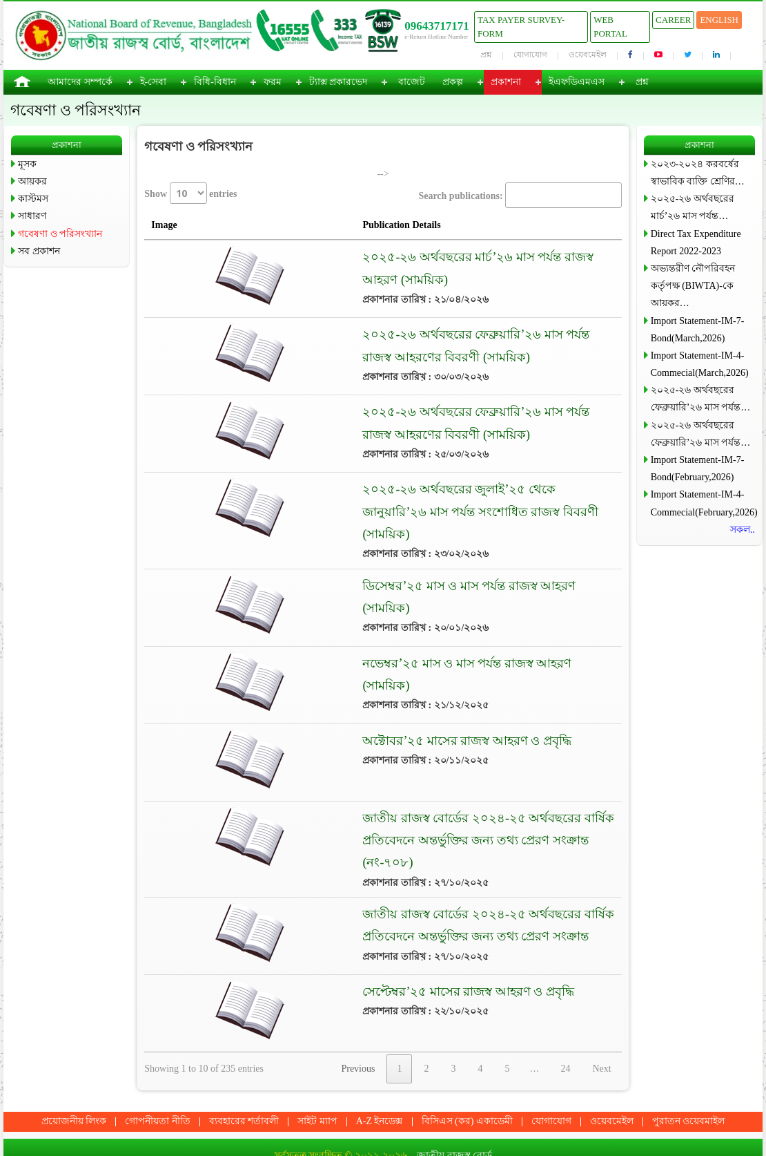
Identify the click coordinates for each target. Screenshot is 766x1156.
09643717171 (436, 25)
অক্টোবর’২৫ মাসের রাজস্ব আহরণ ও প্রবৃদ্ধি (352, 721)
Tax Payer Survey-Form (521, 27)
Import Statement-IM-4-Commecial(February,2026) (703, 503)
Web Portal (610, 27)
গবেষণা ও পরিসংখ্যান (60, 234)
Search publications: (519, 195)
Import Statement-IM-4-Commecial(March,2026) (700, 364)
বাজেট (411, 82)
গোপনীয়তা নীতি (157, 1083)
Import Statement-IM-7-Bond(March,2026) (698, 329)
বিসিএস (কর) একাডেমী (467, 1083)
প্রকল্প (452, 82)
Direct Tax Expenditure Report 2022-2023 (696, 242)
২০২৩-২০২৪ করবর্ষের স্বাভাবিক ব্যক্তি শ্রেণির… (698, 173)
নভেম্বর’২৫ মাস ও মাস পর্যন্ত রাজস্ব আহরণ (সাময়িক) (377, 644)
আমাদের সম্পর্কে (80, 82)
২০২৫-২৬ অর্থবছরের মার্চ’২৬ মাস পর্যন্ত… (692, 207)
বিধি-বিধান (215, 82)
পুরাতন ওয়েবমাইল (688, 1083)
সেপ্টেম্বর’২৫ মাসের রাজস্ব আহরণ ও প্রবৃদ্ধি (354, 953)
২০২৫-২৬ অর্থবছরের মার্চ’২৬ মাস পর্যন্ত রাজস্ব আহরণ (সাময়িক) (407, 257)
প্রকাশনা (506, 82)
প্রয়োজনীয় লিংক (74, 1083)
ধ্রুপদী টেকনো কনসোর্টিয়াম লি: (423, 1138)
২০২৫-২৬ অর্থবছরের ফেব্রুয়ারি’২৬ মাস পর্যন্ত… (701, 399)
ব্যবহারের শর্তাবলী (244, 1083)
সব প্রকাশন (39, 251)
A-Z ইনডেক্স (379, 1083)
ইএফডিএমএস (577, 82)
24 (565, 1031)
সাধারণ (32, 216)
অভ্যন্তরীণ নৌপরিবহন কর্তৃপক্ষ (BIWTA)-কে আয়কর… (693, 285)
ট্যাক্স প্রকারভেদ (338, 82)
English (719, 20)
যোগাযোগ (530, 54)
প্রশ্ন (486, 54)
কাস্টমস (33, 198)
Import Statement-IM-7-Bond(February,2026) (698, 468)
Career (673, 20)
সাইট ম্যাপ (317, 1083)
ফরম (273, 82)
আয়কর (32, 181)
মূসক (27, 164)
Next (601, 1031)
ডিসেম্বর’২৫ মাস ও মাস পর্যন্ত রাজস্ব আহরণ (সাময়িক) (379, 567)
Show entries (190, 193)
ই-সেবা (153, 82)
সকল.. (742, 529)
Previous (358, 1031)
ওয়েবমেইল (588, 54)
